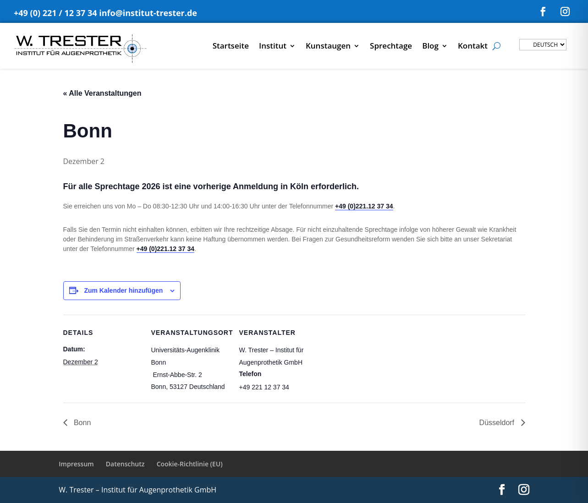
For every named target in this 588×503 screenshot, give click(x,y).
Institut (272, 47)
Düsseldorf (498, 422)
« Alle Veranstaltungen (102, 93)
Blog (430, 47)
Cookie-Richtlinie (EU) (190, 463)
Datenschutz (125, 463)
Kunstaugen (328, 47)
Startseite (231, 47)
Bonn (81, 422)
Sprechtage (391, 47)
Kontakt (473, 47)
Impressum (76, 463)
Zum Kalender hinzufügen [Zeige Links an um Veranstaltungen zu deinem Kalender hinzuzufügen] (123, 290)
